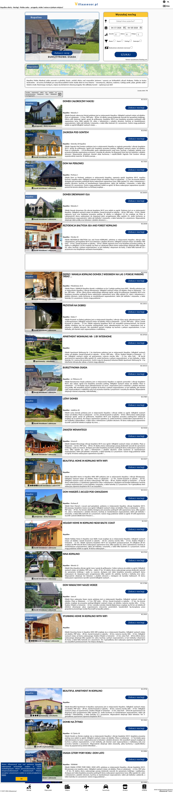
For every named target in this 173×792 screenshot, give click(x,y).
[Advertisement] (86, 666)
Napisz (170, 791)
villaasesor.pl (86, 4)
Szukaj (126, 54)
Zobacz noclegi (136, 107)
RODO (4, 775)
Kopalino (29, 103)
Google (38, 764)
